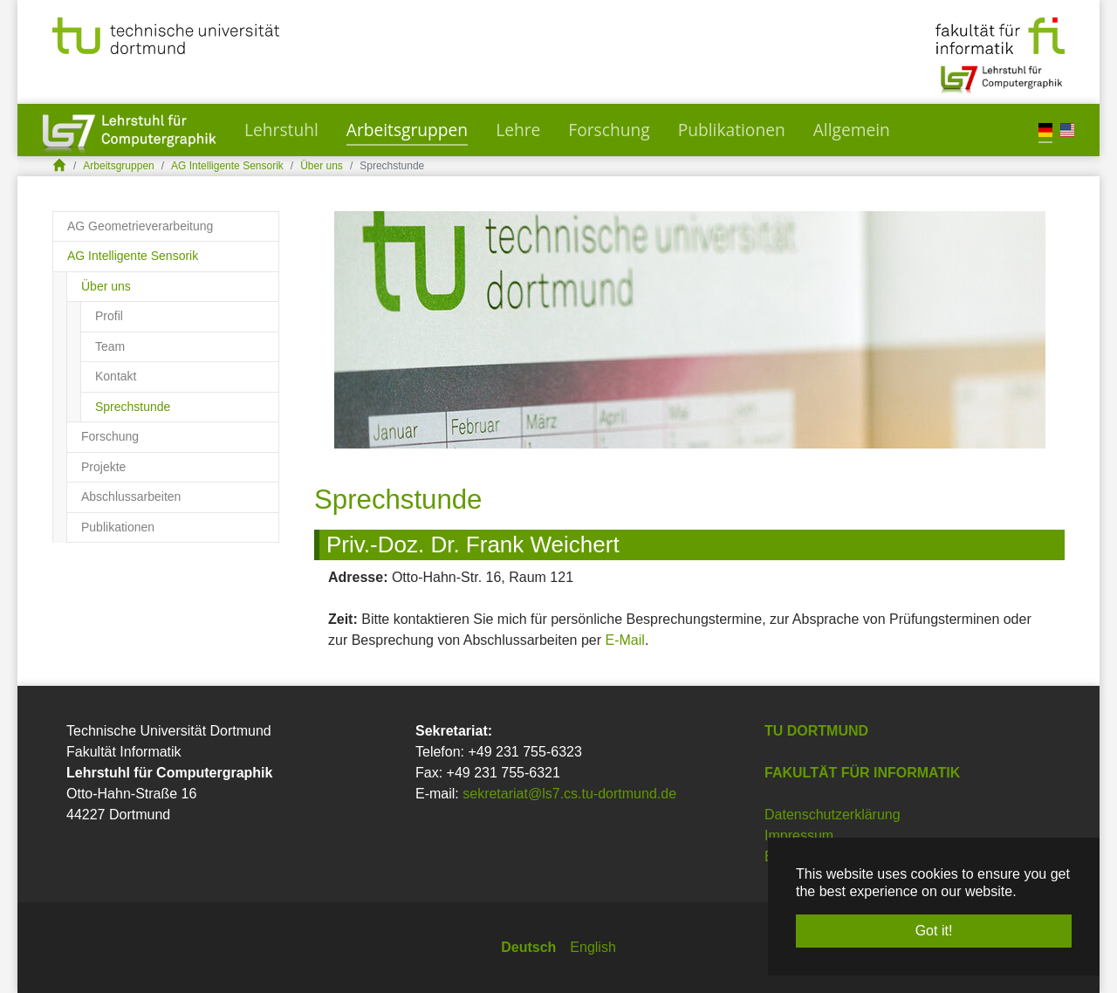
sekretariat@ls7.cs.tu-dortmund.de (569, 793)
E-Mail (625, 640)
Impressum (798, 835)
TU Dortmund (816, 730)
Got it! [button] (934, 930)
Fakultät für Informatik (862, 772)
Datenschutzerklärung (832, 814)
